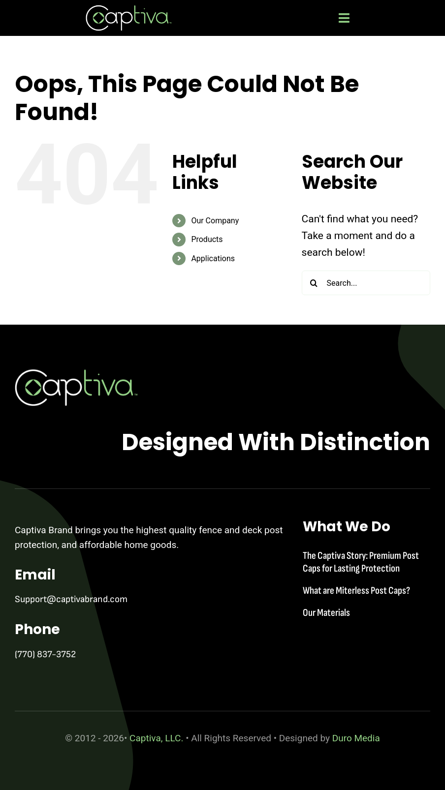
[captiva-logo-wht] (129, 10)
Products (206, 239)
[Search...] (366, 283)
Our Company (215, 220)
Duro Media (356, 738)
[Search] (314, 283)
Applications (213, 258)
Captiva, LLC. (157, 738)
